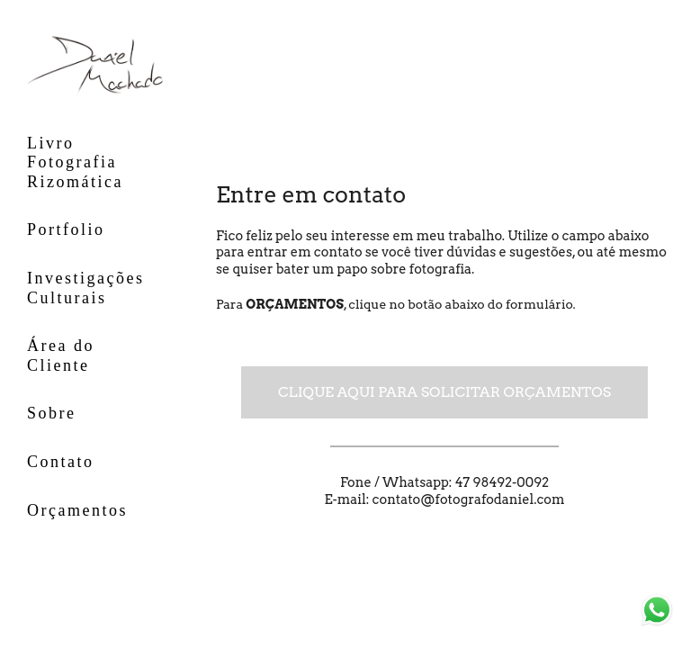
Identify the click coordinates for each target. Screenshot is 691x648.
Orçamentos (77, 510)
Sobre (51, 413)
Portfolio (66, 229)
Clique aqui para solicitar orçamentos (444, 391)
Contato (60, 462)
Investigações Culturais (85, 288)
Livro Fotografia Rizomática (75, 162)
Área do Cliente (60, 355)
